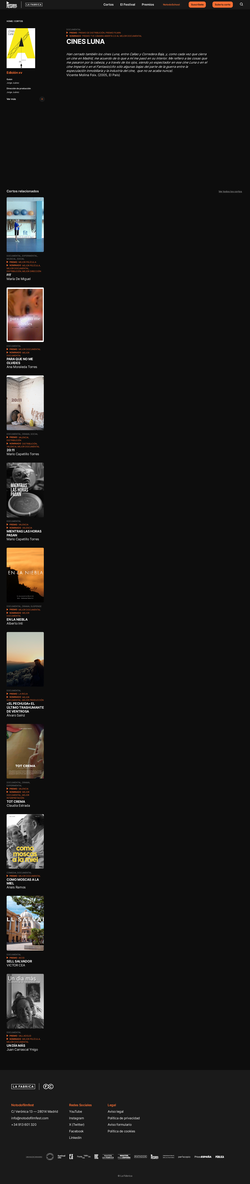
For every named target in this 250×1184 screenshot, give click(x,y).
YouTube (75, 1111)
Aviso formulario (119, 1124)
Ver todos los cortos (230, 191)
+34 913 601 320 (23, 1124)
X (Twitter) (76, 1124)
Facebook (76, 1131)
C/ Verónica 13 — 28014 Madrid (34, 1111)
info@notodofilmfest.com (29, 1118)
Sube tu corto (222, 4)
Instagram (76, 1118)
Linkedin (75, 1137)
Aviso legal (116, 1111)
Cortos (108, 4)
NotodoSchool (171, 4)
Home (10, 21)
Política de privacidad (124, 1118)
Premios (148, 4)
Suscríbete (197, 4)
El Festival (127, 4)
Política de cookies (121, 1131)
